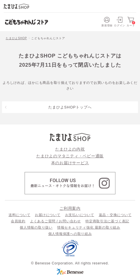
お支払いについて (79, 215)
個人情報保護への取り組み (70, 234)
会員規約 (18, 221)
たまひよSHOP (16, 38)
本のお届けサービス (70, 163)
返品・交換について (115, 215)
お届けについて (47, 215)
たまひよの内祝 (70, 149)
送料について (20, 215)
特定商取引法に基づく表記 (107, 221)
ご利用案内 (70, 208)
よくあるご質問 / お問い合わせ (55, 221)
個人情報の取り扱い (36, 227)
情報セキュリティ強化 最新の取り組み (88, 227)
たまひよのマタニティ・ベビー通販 (70, 156)
